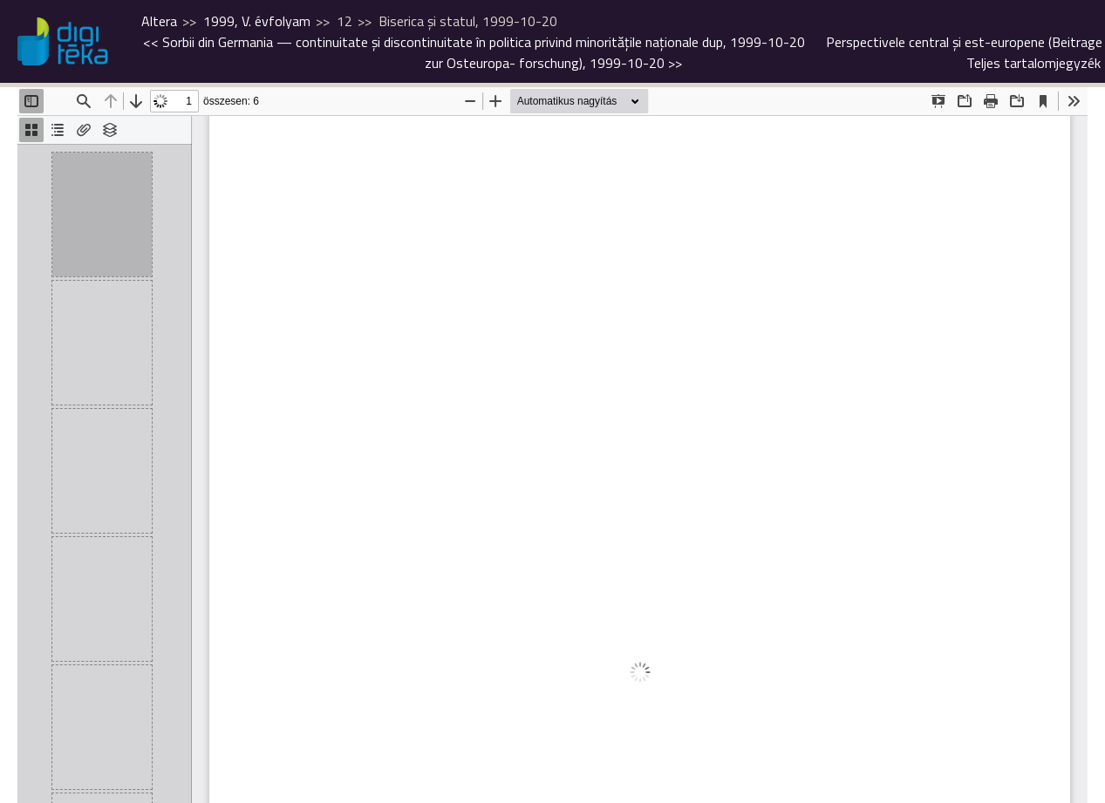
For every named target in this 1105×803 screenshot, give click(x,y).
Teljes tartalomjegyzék (1033, 62)
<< (474, 41)
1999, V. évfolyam (256, 20)
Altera (159, 20)
